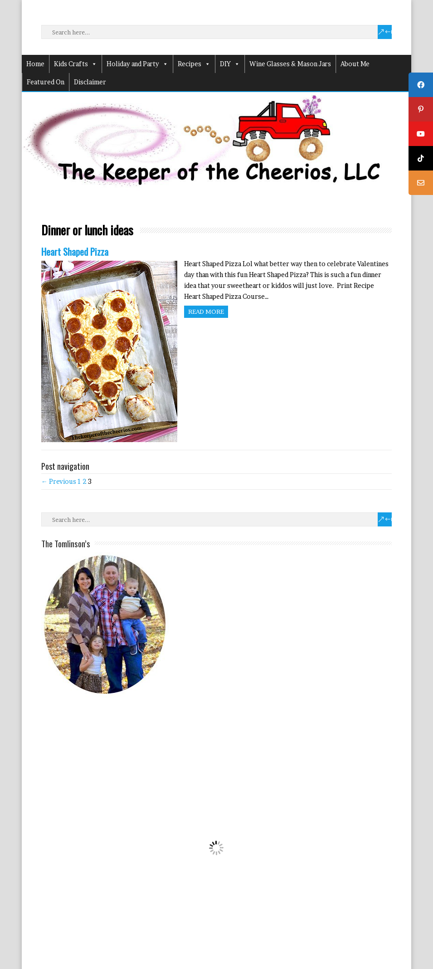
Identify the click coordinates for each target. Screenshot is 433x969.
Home (35, 64)
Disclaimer (90, 82)
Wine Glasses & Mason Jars (290, 64)
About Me (355, 64)
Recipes (194, 64)
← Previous (58, 481)
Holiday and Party (137, 64)
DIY (230, 64)
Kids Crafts (75, 64)
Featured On (45, 82)
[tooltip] (421, 85)
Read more (206, 311)
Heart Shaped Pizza (74, 251)
